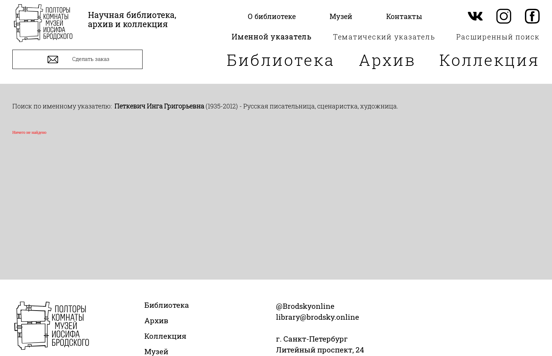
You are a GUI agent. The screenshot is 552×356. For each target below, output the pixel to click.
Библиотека (281, 59)
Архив (387, 59)
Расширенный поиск (498, 36)
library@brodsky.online (317, 317)
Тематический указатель (384, 36)
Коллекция (489, 59)
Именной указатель (272, 36)
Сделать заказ (77, 59)
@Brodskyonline (305, 306)
